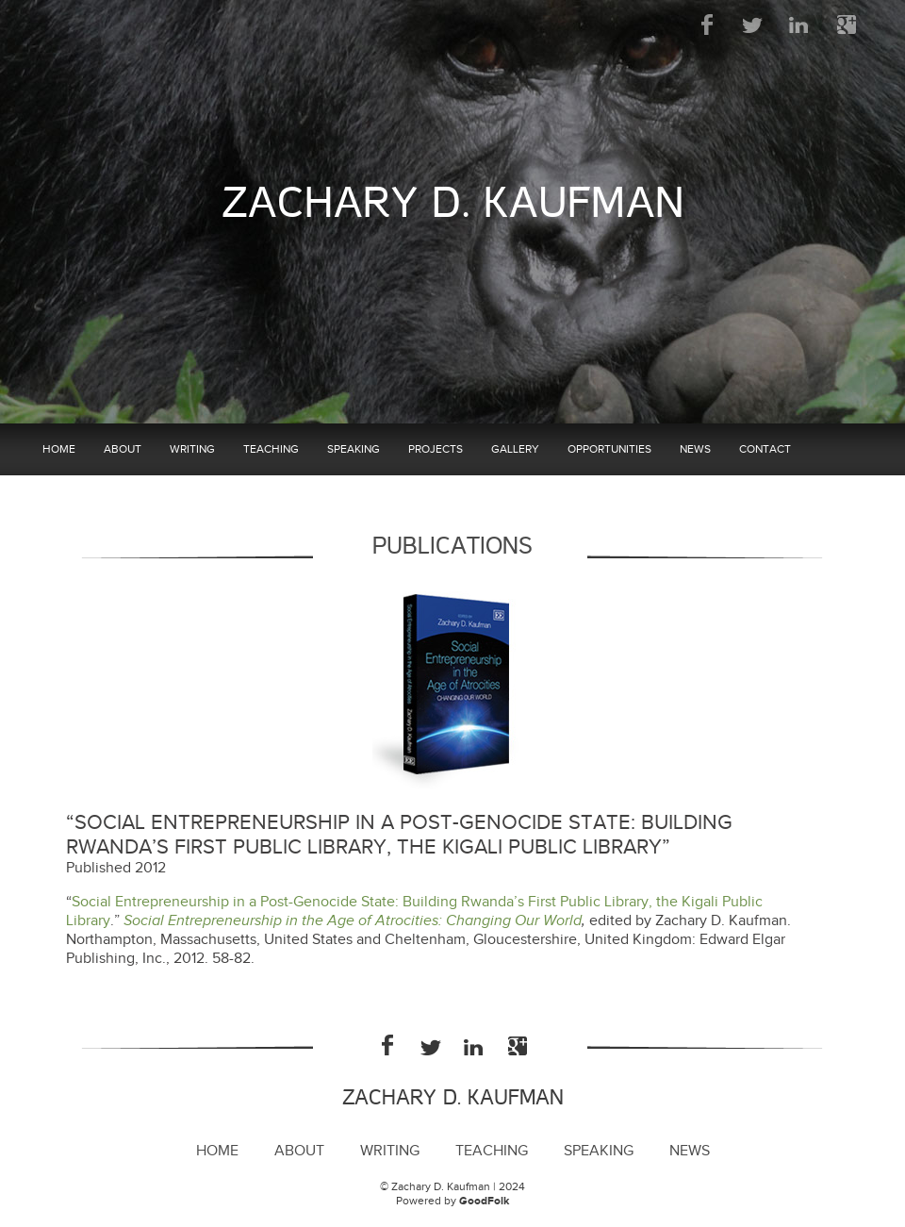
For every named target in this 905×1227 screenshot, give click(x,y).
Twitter (754, 24)
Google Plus (846, 24)
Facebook (707, 24)
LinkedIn (800, 24)
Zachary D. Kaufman (453, 203)
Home (58, 449)
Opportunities (609, 449)
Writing (192, 449)
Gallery (515, 449)
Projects (435, 449)
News (695, 449)
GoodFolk (484, 1201)
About (122, 449)
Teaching (271, 449)
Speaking (353, 449)
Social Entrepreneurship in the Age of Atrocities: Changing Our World (352, 921)
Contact (765, 449)
